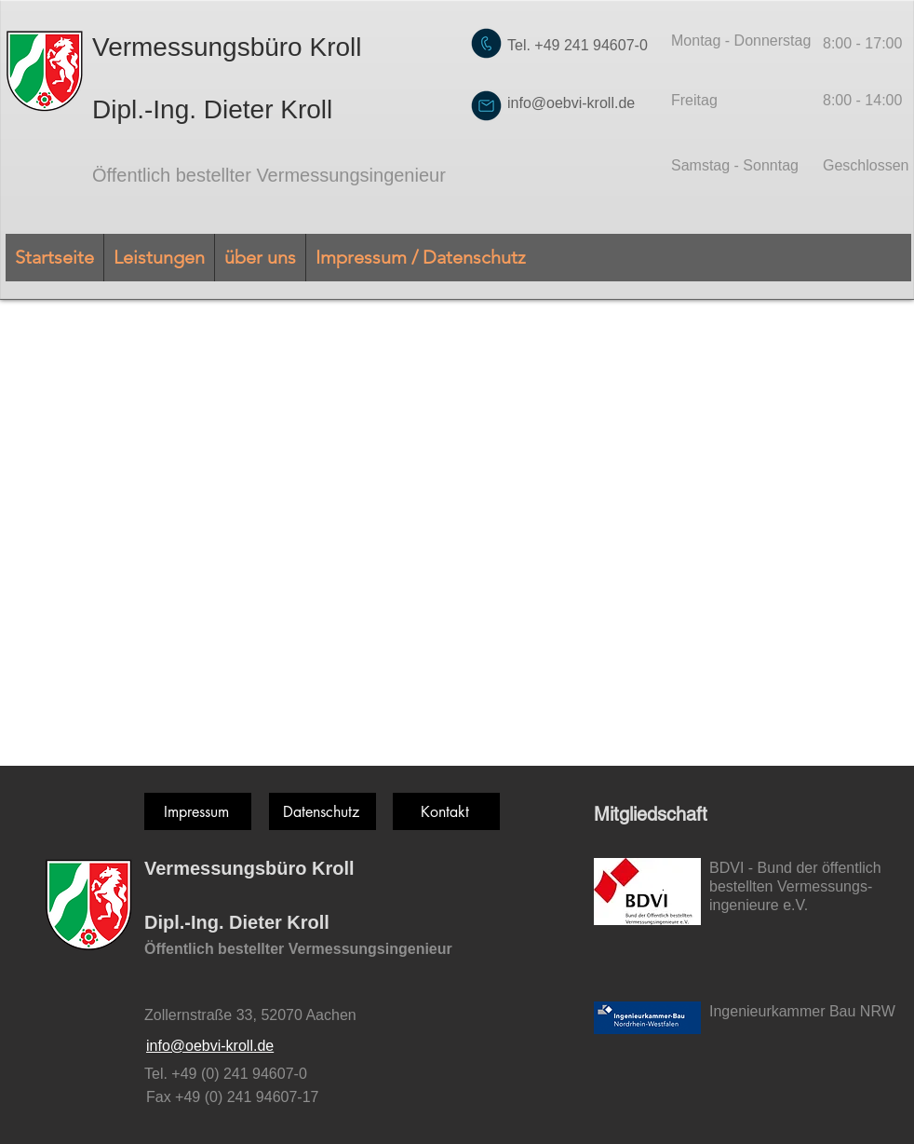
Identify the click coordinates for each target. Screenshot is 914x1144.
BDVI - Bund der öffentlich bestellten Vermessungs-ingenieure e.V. (795, 886)
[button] (158, 257)
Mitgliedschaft (650, 814)
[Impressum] (197, 811)
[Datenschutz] (322, 811)
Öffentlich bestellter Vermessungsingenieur (269, 175)
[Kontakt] (446, 811)
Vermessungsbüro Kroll (226, 47)
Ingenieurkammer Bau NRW (802, 1011)
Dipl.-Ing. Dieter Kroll (212, 109)
